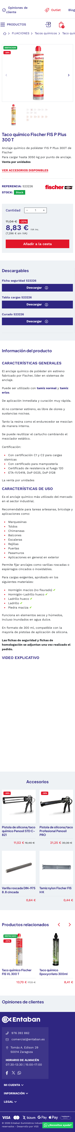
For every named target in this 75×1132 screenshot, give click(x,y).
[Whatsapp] (19, 1073)
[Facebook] (7, 1073)
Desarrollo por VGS (28, 1126)
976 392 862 (20, 1033)
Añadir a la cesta (37, 244)
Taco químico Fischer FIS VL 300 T (16, 972)
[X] (14, 1073)
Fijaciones (20, 33)
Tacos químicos (46, 33)
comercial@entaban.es (28, 1039)
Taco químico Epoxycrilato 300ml (54, 972)
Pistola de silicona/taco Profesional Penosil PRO (56, 830)
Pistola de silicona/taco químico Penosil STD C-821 (18, 830)
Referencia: (12, 186)
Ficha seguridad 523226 (19, 280)
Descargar (37, 288)
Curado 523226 (13, 314)
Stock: (7, 192)
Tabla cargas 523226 (17, 297)
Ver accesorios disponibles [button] (25, 170)
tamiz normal (46, 388)
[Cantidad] (35, 210)
